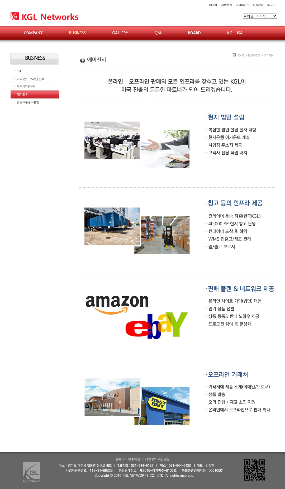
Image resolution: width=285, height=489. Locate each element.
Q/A (158, 33)
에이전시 (22, 94)
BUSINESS (77, 33)
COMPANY (33, 33)
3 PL (19, 71)
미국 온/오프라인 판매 (30, 79)
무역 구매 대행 (26, 86)
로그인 (271, 5)
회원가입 (258, 5)
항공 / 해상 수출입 (28, 102)
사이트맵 (226, 5)
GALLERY (120, 33)
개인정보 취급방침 (157, 459)
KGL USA (235, 33)
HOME (213, 5)
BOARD (194, 33)
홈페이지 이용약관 (127, 459)
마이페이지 (242, 5)
